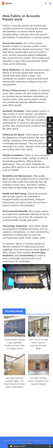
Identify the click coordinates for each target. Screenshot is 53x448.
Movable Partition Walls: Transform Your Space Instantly (38, 381)
